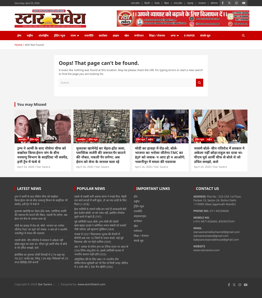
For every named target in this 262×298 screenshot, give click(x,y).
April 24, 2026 (25, 166)
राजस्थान (202, 3)
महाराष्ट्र (190, 3)
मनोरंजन (139, 35)
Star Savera (43, 166)
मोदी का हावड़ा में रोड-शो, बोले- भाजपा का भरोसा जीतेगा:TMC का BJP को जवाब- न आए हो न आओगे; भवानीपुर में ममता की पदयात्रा (160, 155)
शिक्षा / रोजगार (157, 35)
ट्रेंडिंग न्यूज (59, 35)
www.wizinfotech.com (91, 284)
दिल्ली (147, 3)
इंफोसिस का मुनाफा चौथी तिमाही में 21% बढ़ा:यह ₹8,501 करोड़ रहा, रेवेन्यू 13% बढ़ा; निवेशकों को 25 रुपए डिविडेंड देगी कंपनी (41, 258)
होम (19, 35)
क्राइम (116, 35)
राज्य (73, 35)
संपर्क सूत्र (205, 35)
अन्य (173, 35)
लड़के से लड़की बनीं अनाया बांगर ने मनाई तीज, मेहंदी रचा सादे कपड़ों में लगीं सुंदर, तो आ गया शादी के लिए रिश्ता (100, 200)
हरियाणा (214, 3)
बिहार (166, 3)
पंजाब (156, 3)
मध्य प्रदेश (178, 3)
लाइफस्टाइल (140, 216)
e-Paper (189, 35)
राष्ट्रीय (30, 35)
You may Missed (31, 104)
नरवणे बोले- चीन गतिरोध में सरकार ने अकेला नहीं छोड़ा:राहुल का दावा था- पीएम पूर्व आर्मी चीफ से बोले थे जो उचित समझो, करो (219, 155)
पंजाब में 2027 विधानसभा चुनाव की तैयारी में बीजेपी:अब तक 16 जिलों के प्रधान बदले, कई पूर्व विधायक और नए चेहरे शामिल (98, 237)
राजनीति (88, 35)
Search (199, 83)
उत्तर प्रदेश (135, 3)
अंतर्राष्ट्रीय (43, 35)
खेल (126, 35)
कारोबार (103, 35)
